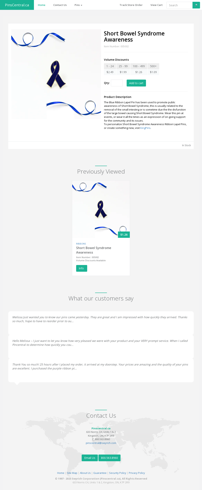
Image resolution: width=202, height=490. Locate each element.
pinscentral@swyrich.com (101, 443)
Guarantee (100, 473)
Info (82, 268)
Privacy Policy (137, 473)
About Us (85, 473)
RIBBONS (81, 243)
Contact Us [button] (60, 5)
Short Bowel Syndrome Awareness (93, 250)
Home (60, 473)
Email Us (89, 458)
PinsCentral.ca (17, 5)
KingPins (145, 128)
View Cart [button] (157, 5)
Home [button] (41, 5)
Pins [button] (78, 5)
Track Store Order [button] (131, 5)
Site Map (72, 473)
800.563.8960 (109, 458)
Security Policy (117, 473)
